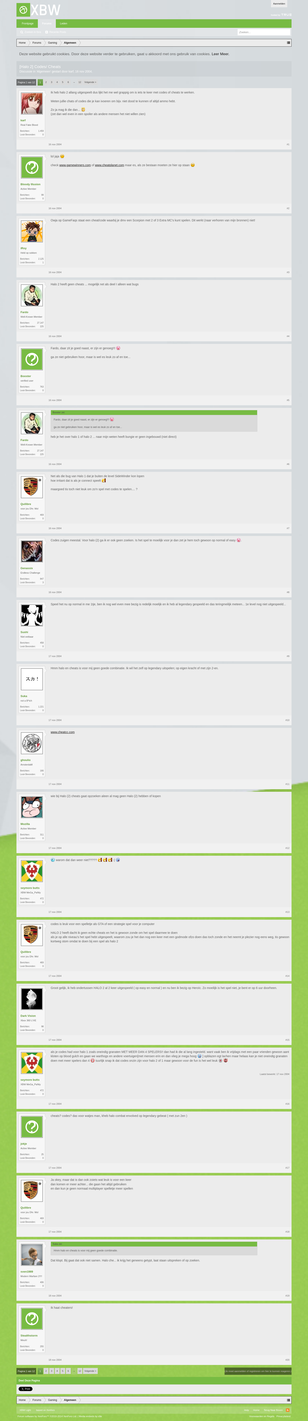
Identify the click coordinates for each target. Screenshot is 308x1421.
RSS (287, 1410)
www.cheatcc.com (63, 732)
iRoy (24, 248)
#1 (288, 144)
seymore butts (30, 888)
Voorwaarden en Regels (261, 1416)
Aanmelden (279, 3)
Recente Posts (57, 32)
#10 (287, 720)
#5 (288, 400)
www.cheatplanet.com (109, 165)
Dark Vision (28, 1015)
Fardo (24, 312)
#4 (288, 336)
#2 (288, 208)
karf (70, 71)
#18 (287, 1231)
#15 (287, 1040)
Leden (63, 23)
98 (42, 1026)
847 (42, 579)
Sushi (24, 632)
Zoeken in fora (33, 32)
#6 (288, 464)
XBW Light (25, 1410)
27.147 (40, 323)
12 (79, 82)
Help (246, 1410)
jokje (24, 1143)
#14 (287, 976)
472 (42, 898)
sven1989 (27, 1271)
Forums (47, 23)
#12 (287, 848)
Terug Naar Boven (273, 1410)
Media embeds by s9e (90, 1416)
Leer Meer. (221, 54)
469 (42, 515)
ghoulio (26, 760)
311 (42, 834)
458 (42, 643)
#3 (288, 272)
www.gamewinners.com (75, 165)
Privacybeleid (283, 1416)
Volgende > (90, 82)
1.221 (41, 707)
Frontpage (28, 23)
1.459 (41, 131)
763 (42, 387)
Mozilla (25, 824)
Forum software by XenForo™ (47, 1416)
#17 (287, 1167)
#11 (287, 784)
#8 (288, 592)
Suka (24, 696)
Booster (26, 376)
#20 (287, 1360)
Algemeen (43, 71)
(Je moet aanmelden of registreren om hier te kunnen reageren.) (258, 1371)
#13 (287, 912)
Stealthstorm (29, 1335)
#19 (287, 1295)
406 (42, 1282)
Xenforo (50, 1410)
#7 (288, 528)
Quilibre (26, 504)
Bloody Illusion (30, 184)
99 (42, 195)
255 (42, 1346)
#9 (288, 656)
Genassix (27, 568)
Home (256, 1410)
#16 (287, 1104)
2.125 (41, 259)
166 (42, 771)
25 (42, 1154)
